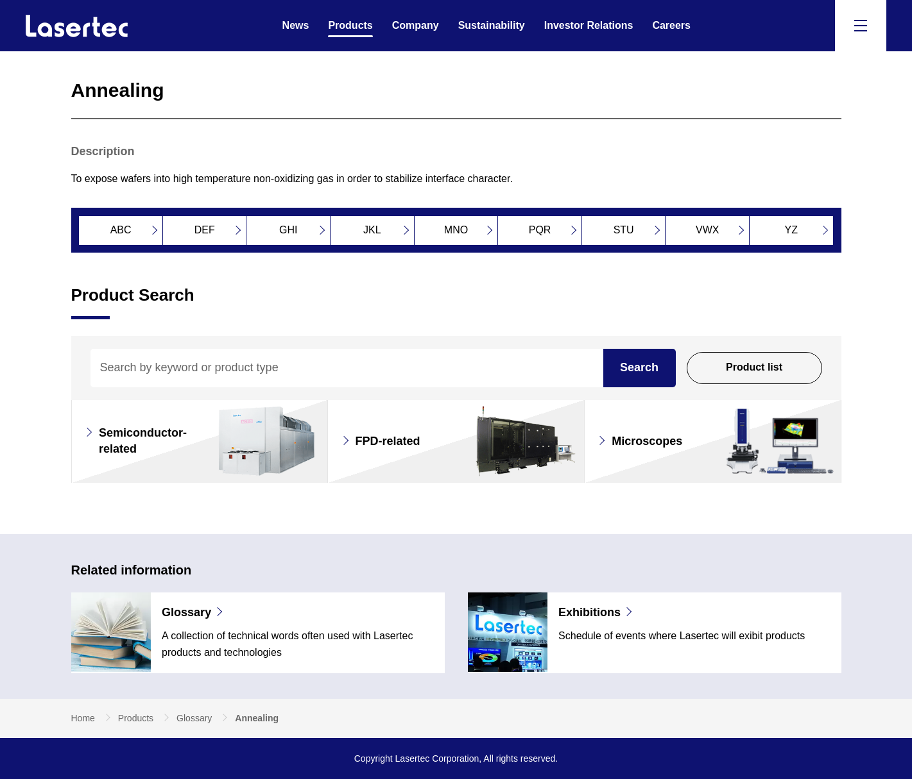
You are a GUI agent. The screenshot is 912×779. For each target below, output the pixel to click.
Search (639, 367)
